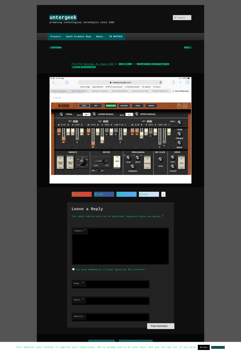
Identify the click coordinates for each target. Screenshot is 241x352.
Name (79, 283)
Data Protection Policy (101, 340)
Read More (218, 347)
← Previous (56, 47)
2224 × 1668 (125, 64)
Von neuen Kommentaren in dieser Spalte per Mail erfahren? (110, 269)
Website (78, 316)
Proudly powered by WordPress (136, 340)
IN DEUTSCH (115, 36)
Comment (80, 230)
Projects (55, 36)
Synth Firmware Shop (78, 36)
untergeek (63, 17)
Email (79, 299)
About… (100, 36)
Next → (187, 47)
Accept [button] (204, 347)
